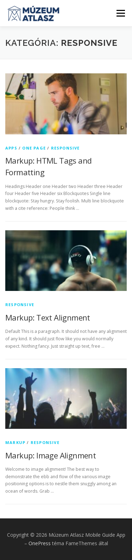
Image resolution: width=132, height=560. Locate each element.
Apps (11, 148)
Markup (15, 442)
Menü (120, 13)
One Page (34, 148)
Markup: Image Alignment (50, 455)
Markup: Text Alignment (47, 317)
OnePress (40, 543)
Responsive (65, 148)
